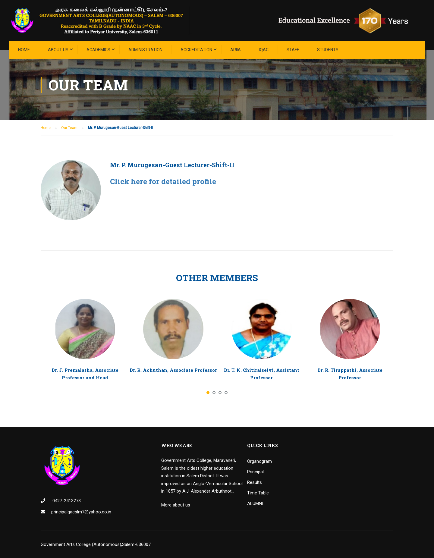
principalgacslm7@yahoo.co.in (81, 512)
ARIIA (235, 49)
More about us (175, 505)
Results (254, 482)
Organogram (259, 461)
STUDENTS (327, 49)
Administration (145, 49)
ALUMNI (255, 503)
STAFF (293, 49)
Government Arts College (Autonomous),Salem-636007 (96, 544)
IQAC (264, 49)
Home (24, 49)
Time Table (258, 493)
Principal (255, 472)
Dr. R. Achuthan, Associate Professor (173, 370)
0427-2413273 (66, 500)
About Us (58, 49)
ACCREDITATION (196, 49)
